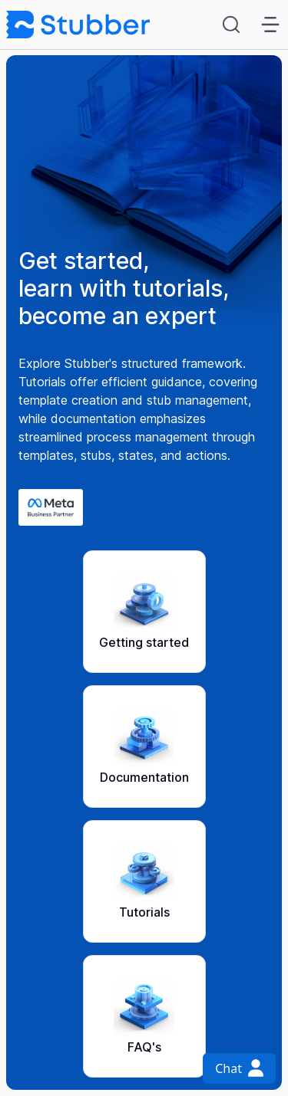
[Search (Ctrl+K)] (234, 24)
